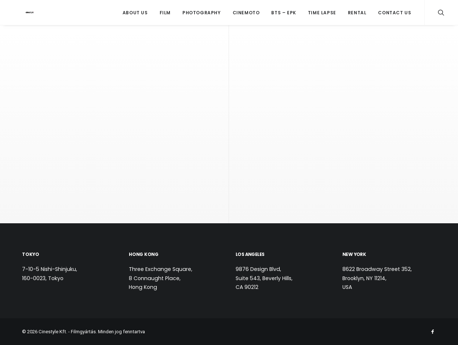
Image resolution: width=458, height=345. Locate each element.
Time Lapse (322, 13)
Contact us (394, 13)
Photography (201, 13)
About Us (135, 13)
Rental (357, 13)
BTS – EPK (283, 13)
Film (165, 13)
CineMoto (246, 13)
